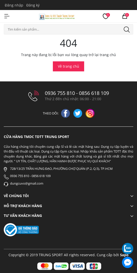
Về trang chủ (68, 66)
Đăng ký (33, 5)
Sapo (124, 254)
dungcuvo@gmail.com (26, 183)
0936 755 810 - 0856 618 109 (77, 93)
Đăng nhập (14, 5)
